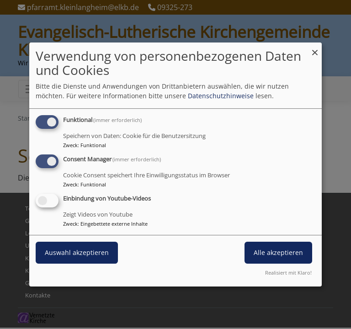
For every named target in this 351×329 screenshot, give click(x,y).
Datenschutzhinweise (221, 95)
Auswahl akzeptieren (77, 252)
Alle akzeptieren (278, 252)
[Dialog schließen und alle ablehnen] (315, 48)
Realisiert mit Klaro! (288, 272)
